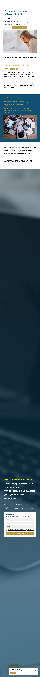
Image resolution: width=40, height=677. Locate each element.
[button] (19, 27)
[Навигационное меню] (38, 1)
